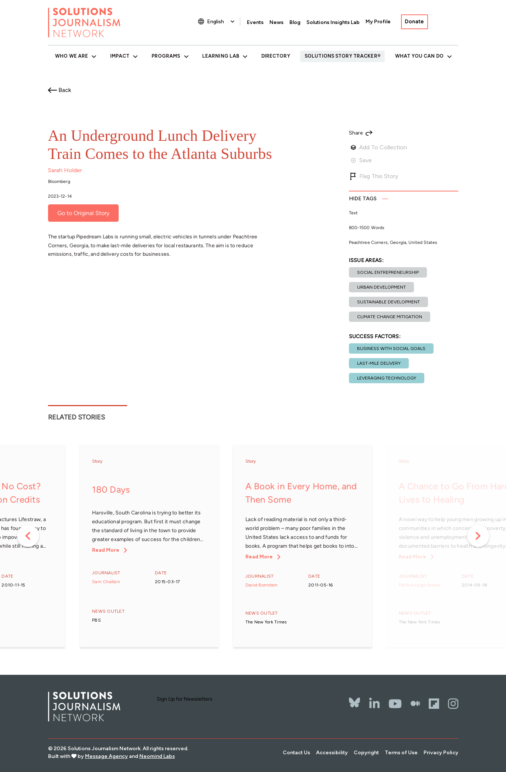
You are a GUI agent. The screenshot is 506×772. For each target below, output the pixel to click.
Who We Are (71, 56)
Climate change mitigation (389, 316)
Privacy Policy (441, 752)
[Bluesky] (354, 698)
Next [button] (478, 536)
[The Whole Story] (415, 703)
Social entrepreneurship (388, 272)
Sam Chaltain (106, 581)
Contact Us (296, 752)
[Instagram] (453, 703)
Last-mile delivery (379, 363)
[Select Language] (221, 21)
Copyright (366, 752)
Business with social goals (391, 348)
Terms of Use (401, 752)
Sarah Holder (65, 170)
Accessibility (332, 752)
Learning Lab (220, 56)
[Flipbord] (434, 703)
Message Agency (106, 756)
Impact (120, 56)
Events (255, 22)
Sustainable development (388, 302)
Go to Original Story (83, 213)
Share (356, 133)
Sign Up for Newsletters (185, 699)
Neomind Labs (157, 756)
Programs (166, 56)
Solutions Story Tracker (341, 56)
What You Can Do (419, 56)
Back (64, 89)
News (276, 22)
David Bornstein (261, 585)
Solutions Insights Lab (333, 22)
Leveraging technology (386, 378)
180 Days (111, 489)
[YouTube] (395, 703)
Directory (275, 56)
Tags (363, 198)
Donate (414, 21)
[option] (149, 546)
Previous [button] (28, 536)
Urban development (381, 287)
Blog (294, 22)
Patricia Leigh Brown (420, 585)
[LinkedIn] (374, 703)
